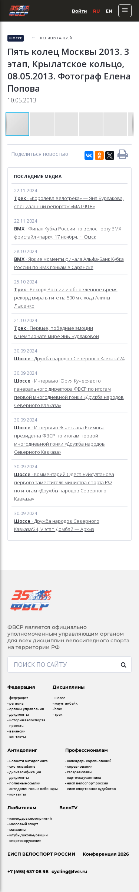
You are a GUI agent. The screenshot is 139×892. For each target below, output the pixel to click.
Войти (79, 11)
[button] (42, 124)
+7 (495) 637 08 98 (28, 871)
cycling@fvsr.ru (69, 871)
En (109, 11)
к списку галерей (56, 38)
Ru (96, 11)
